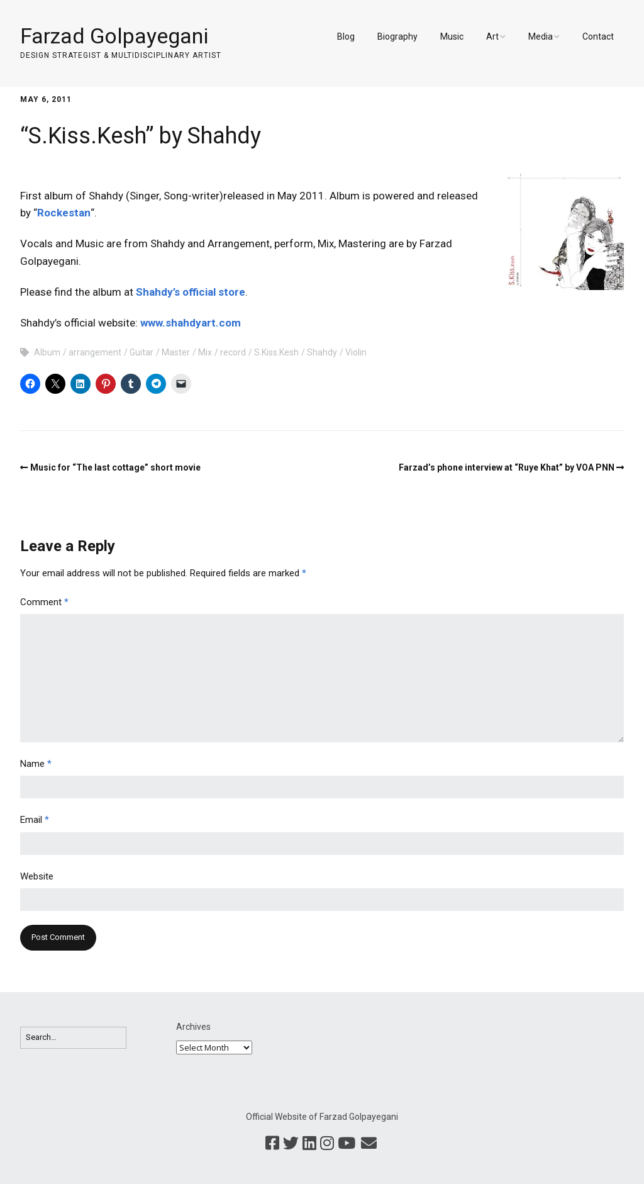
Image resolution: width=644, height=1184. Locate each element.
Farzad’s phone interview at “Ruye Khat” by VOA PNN (506, 467)
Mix (205, 352)
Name (36, 763)
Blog (346, 36)
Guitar (141, 352)
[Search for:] (73, 1038)
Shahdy (322, 352)
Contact (598, 36)
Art (492, 36)
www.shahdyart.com (190, 322)
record (233, 352)
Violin (356, 352)
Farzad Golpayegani (114, 35)
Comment (44, 602)
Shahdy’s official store (190, 292)
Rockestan (64, 212)
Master (176, 352)
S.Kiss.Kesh (276, 352)
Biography (397, 36)
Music (452, 36)
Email (34, 819)
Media (540, 36)
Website (36, 876)
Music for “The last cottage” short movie (115, 467)
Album (47, 352)
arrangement (95, 352)
